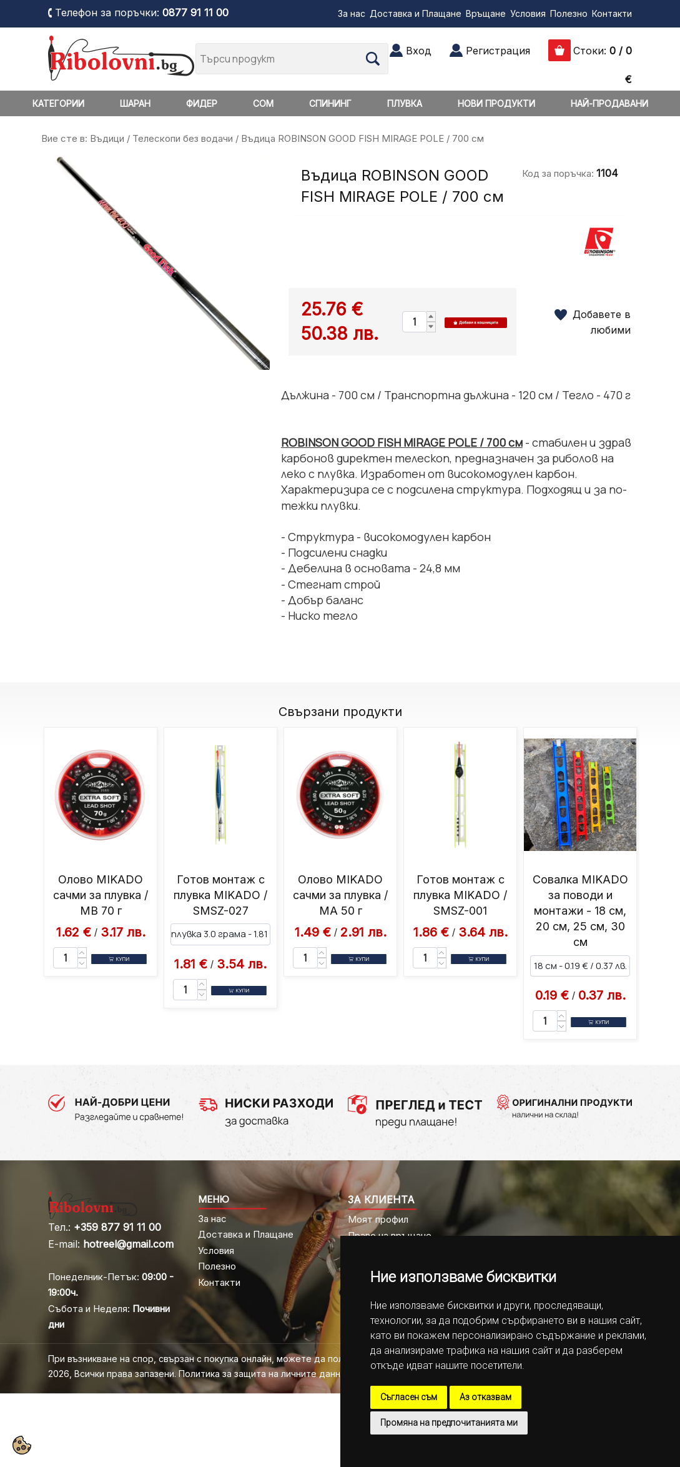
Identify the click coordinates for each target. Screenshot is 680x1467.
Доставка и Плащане (415, 13)
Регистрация (498, 50)
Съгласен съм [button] (408, 1397)
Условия (528, 13)
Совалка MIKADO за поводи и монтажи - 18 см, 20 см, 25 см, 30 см (580, 911)
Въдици (107, 138)
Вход (418, 50)
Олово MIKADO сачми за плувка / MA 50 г (340, 895)
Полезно (569, 13)
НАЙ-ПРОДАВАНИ (609, 103)
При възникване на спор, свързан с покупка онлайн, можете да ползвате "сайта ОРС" (237, 1358)
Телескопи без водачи (182, 138)
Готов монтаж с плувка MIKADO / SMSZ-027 (220, 895)
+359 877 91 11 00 (117, 1227)
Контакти (612, 13)
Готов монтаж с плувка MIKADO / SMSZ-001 (460, 895)
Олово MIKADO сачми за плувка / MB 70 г (100, 895)
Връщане (486, 13)
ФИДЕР (201, 103)
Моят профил (378, 1219)
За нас (351, 13)
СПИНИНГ (330, 103)
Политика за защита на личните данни (262, 1373)
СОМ (263, 103)
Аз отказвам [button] (485, 1397)
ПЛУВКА (404, 103)
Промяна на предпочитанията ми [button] (449, 1423)
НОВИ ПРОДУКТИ (496, 103)
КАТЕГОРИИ (58, 103)
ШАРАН (135, 103)
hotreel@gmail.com (128, 1244)
